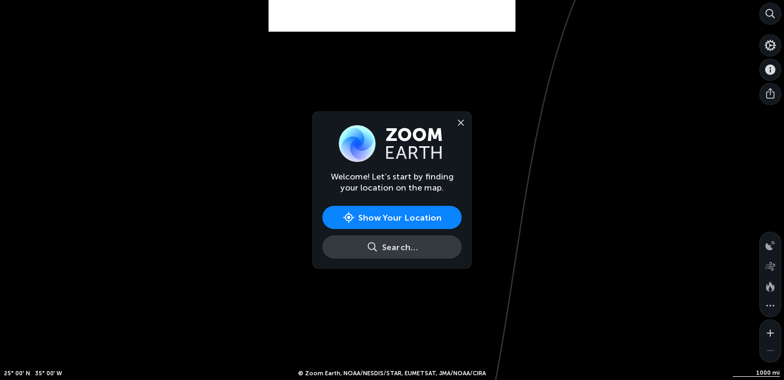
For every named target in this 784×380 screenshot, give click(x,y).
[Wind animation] (770, 263)
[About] (770, 69)
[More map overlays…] (770, 306)
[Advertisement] (392, 26)
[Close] (458, 122)
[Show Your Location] (392, 217)
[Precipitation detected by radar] (770, 242)
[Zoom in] (770, 330)
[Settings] (770, 45)
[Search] (770, 13)
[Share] (770, 93)
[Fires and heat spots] (770, 285)
